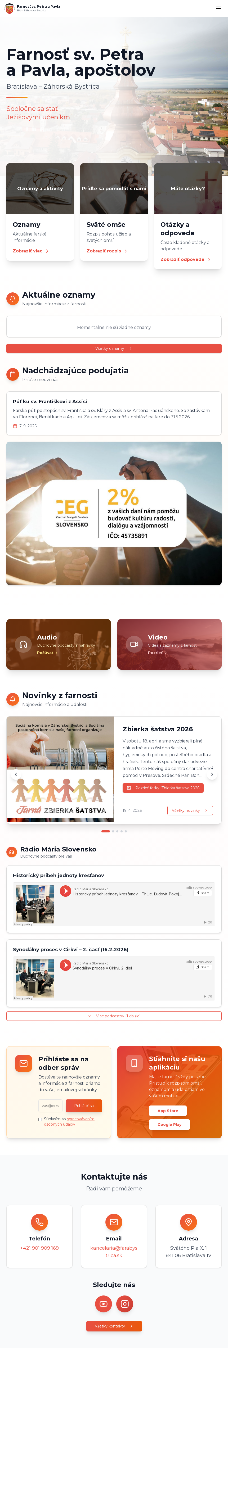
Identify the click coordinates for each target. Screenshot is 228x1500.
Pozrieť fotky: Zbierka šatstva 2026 (163, 788)
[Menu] (218, 8)
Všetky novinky (190, 810)
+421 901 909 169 (39, 1248)
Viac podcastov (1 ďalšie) (114, 1016)
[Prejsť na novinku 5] (126, 831)
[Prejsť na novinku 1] (105, 831)
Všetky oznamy (114, 348)
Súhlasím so (69, 1122)
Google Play (169, 1124)
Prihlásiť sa (84, 1105)
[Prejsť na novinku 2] (113, 831)
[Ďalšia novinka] (212, 774)
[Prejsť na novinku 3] (117, 831)
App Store (168, 1110)
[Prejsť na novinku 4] (121, 831)
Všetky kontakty (114, 1326)
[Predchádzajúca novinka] (16, 774)
